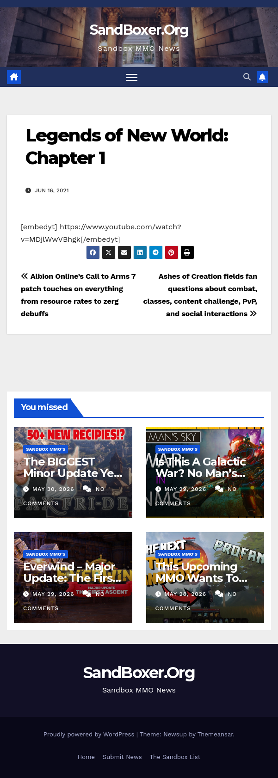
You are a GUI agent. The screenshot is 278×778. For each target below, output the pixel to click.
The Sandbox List (175, 756)
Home (86, 756)
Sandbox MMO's (45, 449)
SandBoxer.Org (139, 29)
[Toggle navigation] (131, 77)
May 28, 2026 (186, 594)
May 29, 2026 (186, 489)
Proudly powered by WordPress (89, 734)
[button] (247, 77)
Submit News (122, 756)
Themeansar (215, 734)
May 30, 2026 (54, 489)
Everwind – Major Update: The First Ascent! (70, 578)
